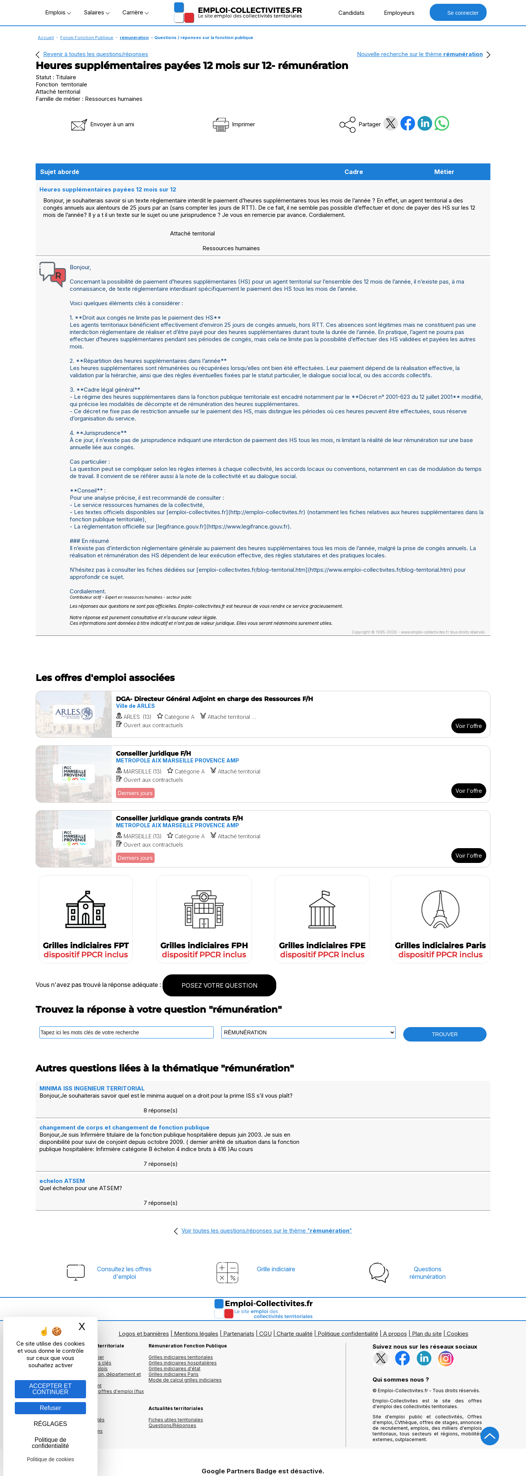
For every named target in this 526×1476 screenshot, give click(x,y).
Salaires (97, 12)
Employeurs (395, 12)
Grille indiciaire (276, 1209)
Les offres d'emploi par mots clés (73, 1303)
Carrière (135, 12)
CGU (265, 1274)
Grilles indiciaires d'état (174, 1309)
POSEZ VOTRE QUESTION (219, 970)
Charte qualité (295, 1274)
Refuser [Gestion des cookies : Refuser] (50, 1408)
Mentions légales (196, 1274)
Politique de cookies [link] (50, 1459)
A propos (395, 1274)
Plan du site (427, 1274)
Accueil (46, 37)
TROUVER (445, 1019)
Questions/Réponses (172, 1366)
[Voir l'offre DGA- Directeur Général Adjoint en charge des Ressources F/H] (263, 699)
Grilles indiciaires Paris (174, 1315)
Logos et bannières (144, 1274)
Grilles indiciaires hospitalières (183, 1303)
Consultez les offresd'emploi (124, 1213)
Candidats (347, 12)
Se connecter (458, 12)
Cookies (457, 1274)
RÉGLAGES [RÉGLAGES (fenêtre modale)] (50, 1424)
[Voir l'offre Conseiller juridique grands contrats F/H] (263, 823)
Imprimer (233, 124)
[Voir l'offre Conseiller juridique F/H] (263, 759)
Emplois (58, 12)
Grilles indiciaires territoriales (181, 1297)
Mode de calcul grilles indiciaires (185, 1320)
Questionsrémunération (428, 1213)
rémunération (134, 37)
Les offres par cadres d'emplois (72, 1309)
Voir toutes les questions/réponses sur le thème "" (267, 1171)
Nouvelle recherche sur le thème (420, 54)
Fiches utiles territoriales (176, 1360)
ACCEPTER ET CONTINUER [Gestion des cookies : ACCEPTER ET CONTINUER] (50, 1389)
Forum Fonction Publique (86, 37)
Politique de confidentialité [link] (50, 1443)
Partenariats (238, 1274)
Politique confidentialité (348, 1274)
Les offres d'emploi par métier (70, 1297)
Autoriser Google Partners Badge (263, 1457)
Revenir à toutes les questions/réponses (95, 54)
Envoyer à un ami (102, 124)
